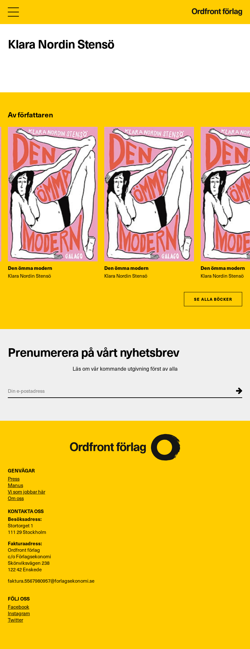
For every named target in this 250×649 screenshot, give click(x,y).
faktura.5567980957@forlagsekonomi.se (51, 580)
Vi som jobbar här (26, 491)
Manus (15, 485)
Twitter (15, 619)
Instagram (19, 613)
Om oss (16, 498)
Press (14, 478)
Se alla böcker (213, 299)
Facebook (18, 606)
